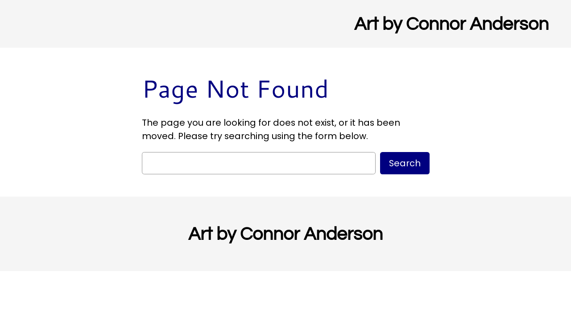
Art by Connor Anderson (451, 24)
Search (405, 163)
